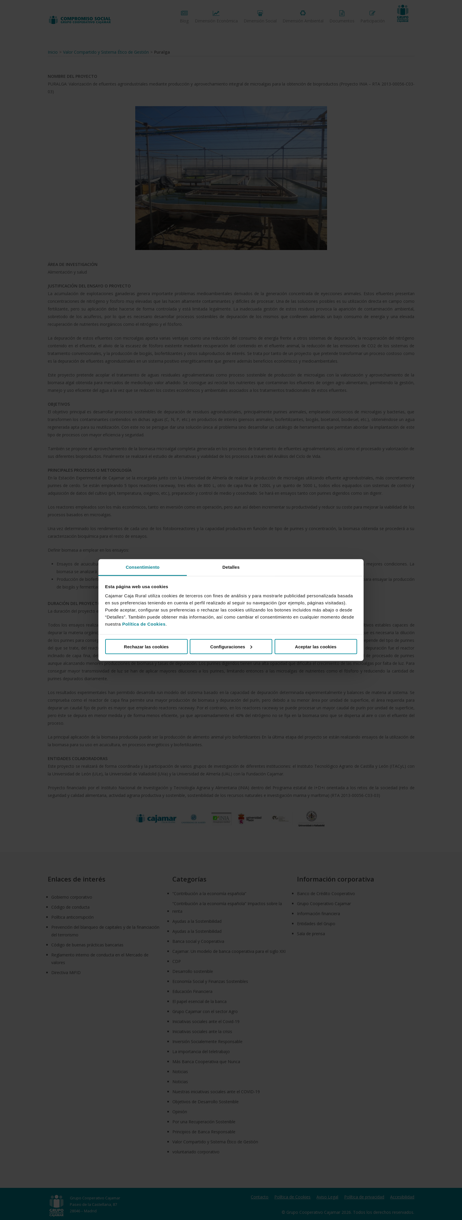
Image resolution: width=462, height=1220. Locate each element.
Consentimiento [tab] (143, 567)
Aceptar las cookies (315, 646)
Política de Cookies (144, 624)
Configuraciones (231, 646)
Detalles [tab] (231, 567)
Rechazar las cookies (146, 646)
